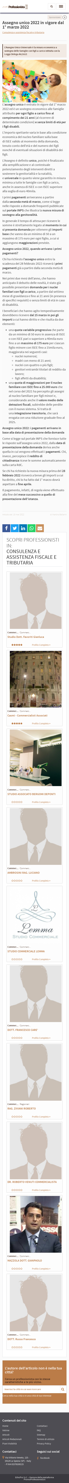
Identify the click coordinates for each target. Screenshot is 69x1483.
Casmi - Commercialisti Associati (27, 715)
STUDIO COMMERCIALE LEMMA (26, 951)
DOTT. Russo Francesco (21, 1339)
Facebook (43, 1457)
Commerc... (25, 632)
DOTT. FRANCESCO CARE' (22, 1030)
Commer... (12, 632)
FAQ (39, 1430)
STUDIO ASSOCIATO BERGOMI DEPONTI (31, 794)
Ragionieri (24, 1104)
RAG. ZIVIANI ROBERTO (21, 1108)
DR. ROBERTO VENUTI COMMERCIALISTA (32, 1182)
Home (5, 1425)
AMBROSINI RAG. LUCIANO (23, 872)
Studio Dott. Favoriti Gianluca (25, 637)
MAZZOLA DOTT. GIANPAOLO (24, 1260)
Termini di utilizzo (45, 1439)
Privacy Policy (44, 1443)
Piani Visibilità (9, 1443)
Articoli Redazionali (12, 1439)
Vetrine (5, 1430)
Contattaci (42, 1425)
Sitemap (41, 1434)
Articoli (5, 1434)
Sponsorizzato (55, 17)
